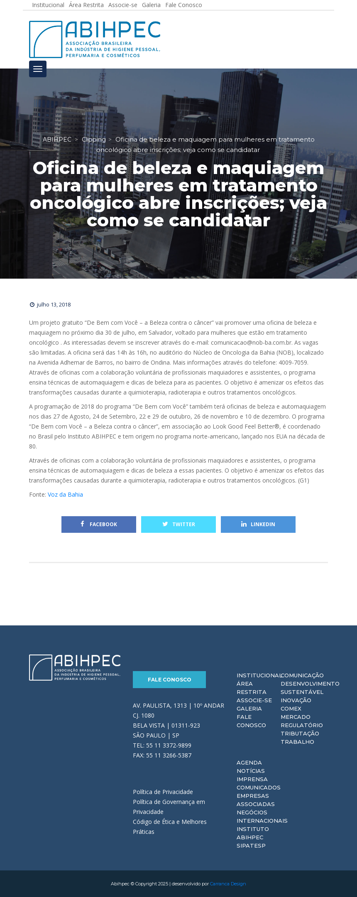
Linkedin (258, 524)
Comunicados (259, 787)
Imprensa (252, 779)
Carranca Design (228, 884)
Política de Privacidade (163, 792)
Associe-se (254, 700)
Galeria (249, 708)
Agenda (249, 762)
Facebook (99, 524)
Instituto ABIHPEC (253, 833)
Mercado (296, 716)
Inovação (296, 700)
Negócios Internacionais (262, 816)
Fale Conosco (169, 679)
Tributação (300, 733)
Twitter (178, 524)
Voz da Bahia (65, 494)
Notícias (251, 770)
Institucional (259, 675)
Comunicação (302, 675)
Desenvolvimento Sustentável (310, 687)
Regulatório (302, 725)
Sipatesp (251, 845)
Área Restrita (252, 687)
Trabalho (297, 741)
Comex (291, 708)
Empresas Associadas (256, 799)
